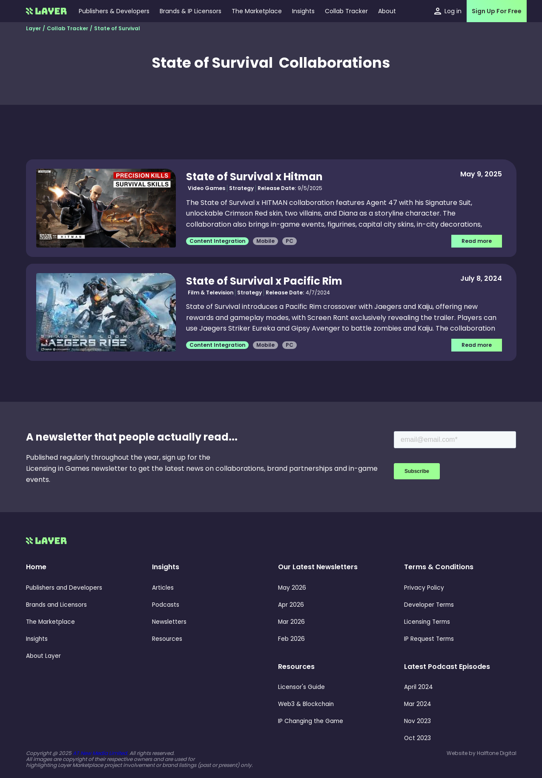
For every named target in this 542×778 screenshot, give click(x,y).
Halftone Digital (496, 753)
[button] (303, 11)
